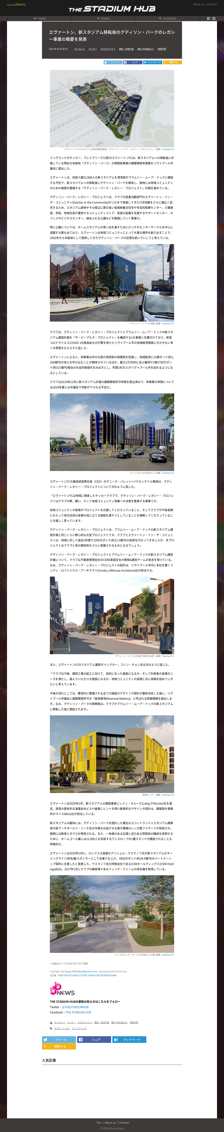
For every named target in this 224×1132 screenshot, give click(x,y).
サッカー (93, 49)
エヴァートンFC (62, 1028)
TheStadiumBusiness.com (84, 971)
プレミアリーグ (79, 1028)
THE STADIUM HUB (78, 1012)
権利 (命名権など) (145, 49)
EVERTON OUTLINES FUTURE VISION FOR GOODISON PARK (87, 975)
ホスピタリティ (108, 49)
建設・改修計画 (126, 49)
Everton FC (168, 149)
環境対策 (162, 49)
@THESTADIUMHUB (75, 1007)
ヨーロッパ (79, 49)
